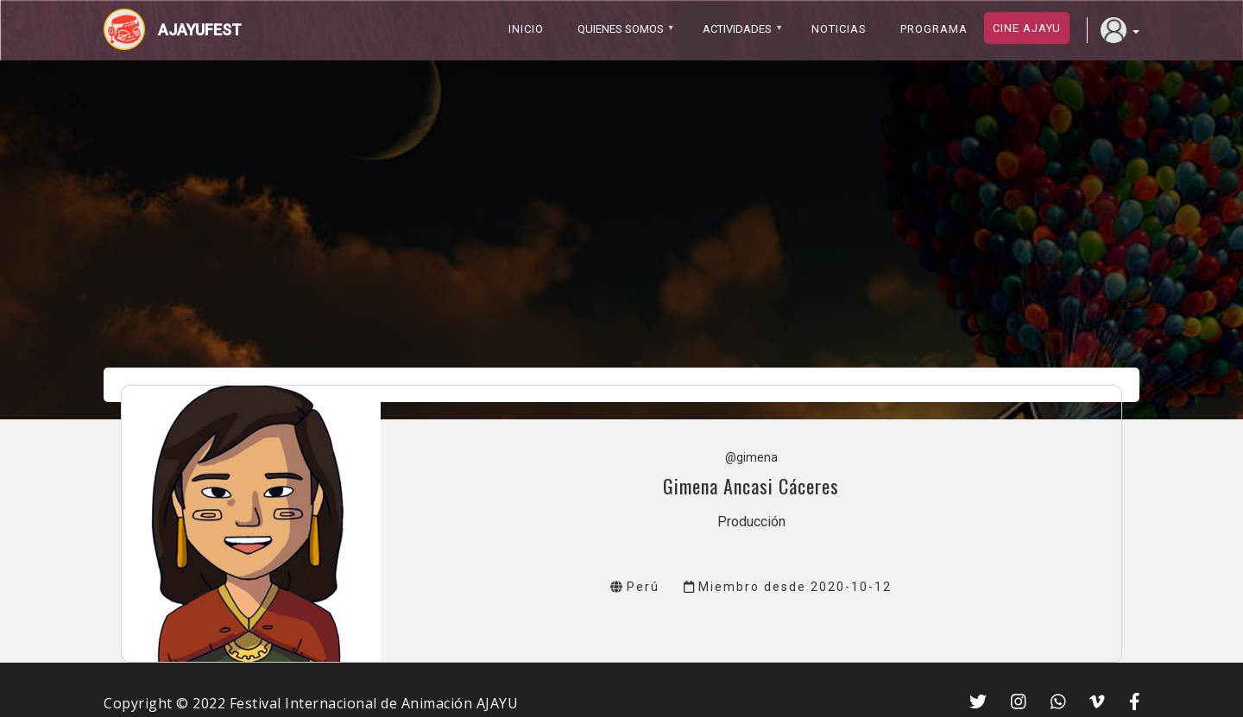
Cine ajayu (1027, 28)
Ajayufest (200, 30)
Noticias (839, 28)
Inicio (526, 28)
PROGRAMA (934, 28)
